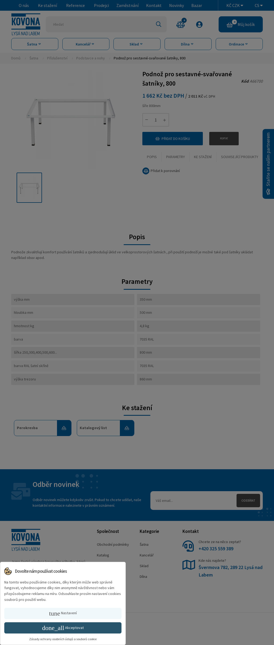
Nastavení (63, 613)
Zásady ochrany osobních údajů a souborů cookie (63, 639)
